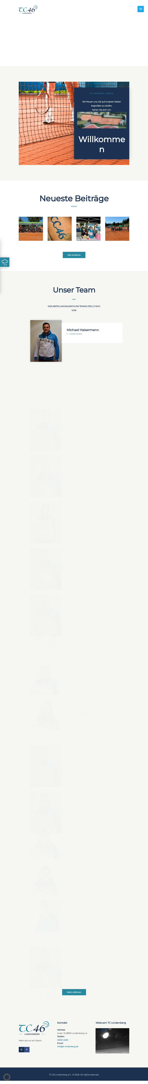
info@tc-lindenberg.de (68, 1049)
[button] (7, 1077)
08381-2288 (62, 1042)
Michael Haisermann (84, 676)
